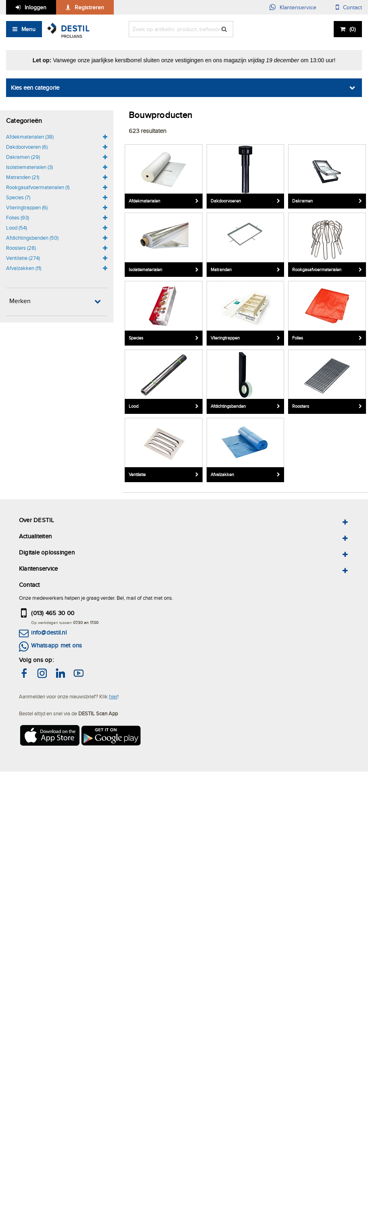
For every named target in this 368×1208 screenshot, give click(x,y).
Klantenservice (298, 7)
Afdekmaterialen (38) (30, 136)
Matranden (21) (22, 177)
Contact (352, 7)
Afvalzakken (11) (23, 268)
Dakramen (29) (23, 156)
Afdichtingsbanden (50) (32, 237)
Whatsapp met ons (56, 645)
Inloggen (35, 7)
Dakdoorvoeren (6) (27, 146)
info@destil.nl (48, 632)
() (352, 29)
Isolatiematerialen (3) (29, 167)
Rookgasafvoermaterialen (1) (37, 187)
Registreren (89, 7)
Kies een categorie (35, 87)
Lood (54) (16, 227)
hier (113, 696)
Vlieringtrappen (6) (27, 207)
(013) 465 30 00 (52, 613)
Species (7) (18, 197)
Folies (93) (17, 217)
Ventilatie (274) (23, 257)
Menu (28, 29)
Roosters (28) (21, 247)
